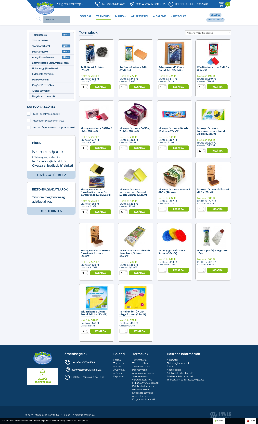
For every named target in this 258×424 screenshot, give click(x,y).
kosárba (100, 87)
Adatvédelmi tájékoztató (180, 373)
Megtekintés (51, 211)
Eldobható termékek (43, 74)
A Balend (159, 16)
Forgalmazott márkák (43, 96)
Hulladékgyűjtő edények (45, 68)
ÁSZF (170, 366)
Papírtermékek (51, 51)
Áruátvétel (139, 16)
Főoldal (86, 16)
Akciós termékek (41, 90)
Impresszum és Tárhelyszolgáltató (185, 379)
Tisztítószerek (51, 34)
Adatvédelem (174, 369)
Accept (219, 421)
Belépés (215, 15)
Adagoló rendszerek (51, 57)
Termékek (103, 16)
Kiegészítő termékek (43, 85)
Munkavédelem (40, 79)
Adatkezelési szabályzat (180, 376)
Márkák (121, 16)
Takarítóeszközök (51, 46)
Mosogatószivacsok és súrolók (49, 120)
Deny (251, 421)
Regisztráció (215, 19)
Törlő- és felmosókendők (46, 114)
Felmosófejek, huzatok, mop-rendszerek (54, 127)
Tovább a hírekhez (51, 175)
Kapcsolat (178, 16)
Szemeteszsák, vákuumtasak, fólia (50, 63)
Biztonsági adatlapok (178, 363)
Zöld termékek (40, 40)
